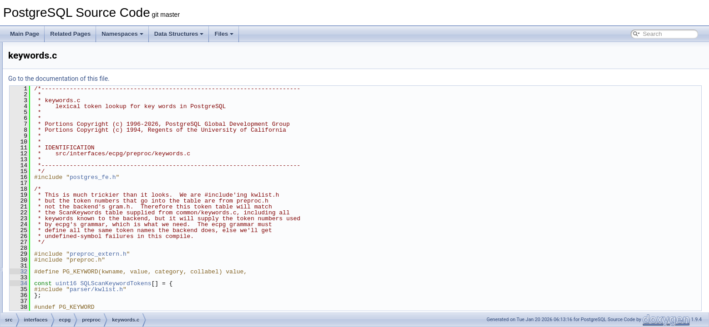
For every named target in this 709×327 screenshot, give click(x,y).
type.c (66, 231)
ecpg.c (67, 152)
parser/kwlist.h (210, 289)
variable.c (70, 261)
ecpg (50, 62)
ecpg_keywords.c (80, 162)
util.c (65, 251)
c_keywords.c (75, 122)
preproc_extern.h (80, 221)
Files (223, 33)
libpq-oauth (58, 291)
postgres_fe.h (206, 177)
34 (132, 283)
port (42, 311)
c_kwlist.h (71, 132)
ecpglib (60, 82)
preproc (61, 112)
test (56, 271)
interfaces (49, 52)
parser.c (69, 201)
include (60, 92)
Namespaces (122, 33)
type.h (66, 241)
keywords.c (72, 181)
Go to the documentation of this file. (172, 78)
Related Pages (70, 33)
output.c (69, 191)
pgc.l (65, 211)
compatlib (63, 72)
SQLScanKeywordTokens (229, 283)
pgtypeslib (64, 102)
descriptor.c (73, 142)
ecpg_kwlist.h (75, 171)
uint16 (180, 283)
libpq (50, 281)
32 (132, 272)
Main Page (24, 33)
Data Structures (179, 33)
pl (39, 301)
